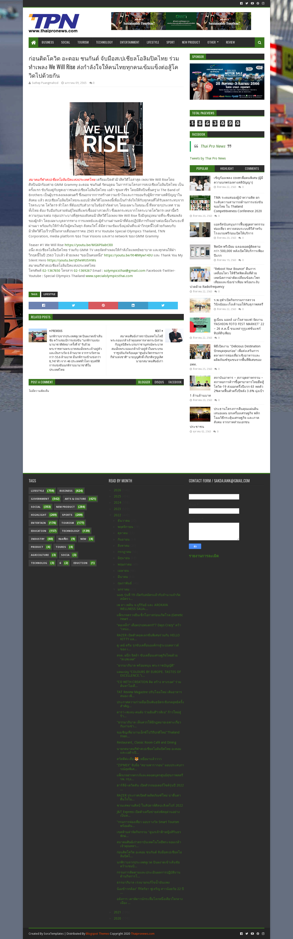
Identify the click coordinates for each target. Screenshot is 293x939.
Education (38, 531)
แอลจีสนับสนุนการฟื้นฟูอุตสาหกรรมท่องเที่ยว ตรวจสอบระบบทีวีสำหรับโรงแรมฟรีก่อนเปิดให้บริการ (239, 228)
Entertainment (129, 42)
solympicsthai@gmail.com (124, 271)
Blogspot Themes (97, 933)
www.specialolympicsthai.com (109, 276)
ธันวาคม (124, 520)
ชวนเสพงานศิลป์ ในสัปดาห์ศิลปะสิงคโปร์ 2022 (150, 805)
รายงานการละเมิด (204, 556)
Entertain (38, 523)
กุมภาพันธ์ (125, 583)
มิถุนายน (124, 558)
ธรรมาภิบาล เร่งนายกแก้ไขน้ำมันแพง (143, 882)
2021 (118, 912)
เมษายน (124, 570)
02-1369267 (83, 271)
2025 (118, 496)
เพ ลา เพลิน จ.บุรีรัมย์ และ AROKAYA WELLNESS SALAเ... (142, 607)
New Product (191, 42)
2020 (118, 918)
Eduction (80, 563)
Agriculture (40, 555)
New (83, 539)
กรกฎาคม (125, 552)
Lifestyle (153, 42)
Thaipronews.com (143, 933)
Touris (61, 547)
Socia (65, 555)
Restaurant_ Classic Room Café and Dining (146, 742)
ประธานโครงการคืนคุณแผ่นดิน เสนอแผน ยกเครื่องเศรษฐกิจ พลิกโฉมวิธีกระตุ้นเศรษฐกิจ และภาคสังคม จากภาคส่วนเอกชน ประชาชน (225, 417)
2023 (118, 509)
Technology (104, 42)
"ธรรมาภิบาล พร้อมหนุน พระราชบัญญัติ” (145, 665)
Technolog (39, 563)
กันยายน (124, 539)
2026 (118, 490)
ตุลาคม (123, 533)
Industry (37, 539)
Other (211, 42)
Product (37, 547)
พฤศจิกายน (126, 527)
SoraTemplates (54, 933)
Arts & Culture (75, 498)
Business (48, 42)
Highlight (38, 514)
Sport (170, 42)
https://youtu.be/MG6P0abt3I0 (89, 245)
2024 (118, 502)
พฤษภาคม (125, 564)
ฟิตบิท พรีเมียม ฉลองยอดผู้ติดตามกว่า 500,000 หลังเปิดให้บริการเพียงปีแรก (239, 251)
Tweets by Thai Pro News (208, 158)
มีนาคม (123, 577)
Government (40, 498)
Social (65, 42)
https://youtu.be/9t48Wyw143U (128, 255)
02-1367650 (51, 271)
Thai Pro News (212, 146)
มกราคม (124, 589)
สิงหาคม (124, 545)
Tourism (83, 42)
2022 (118, 515)
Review (230, 42)
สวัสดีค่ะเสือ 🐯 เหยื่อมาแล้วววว (139, 759)
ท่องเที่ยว (63, 539)
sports (67, 514)
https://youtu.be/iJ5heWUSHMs (71, 260)
